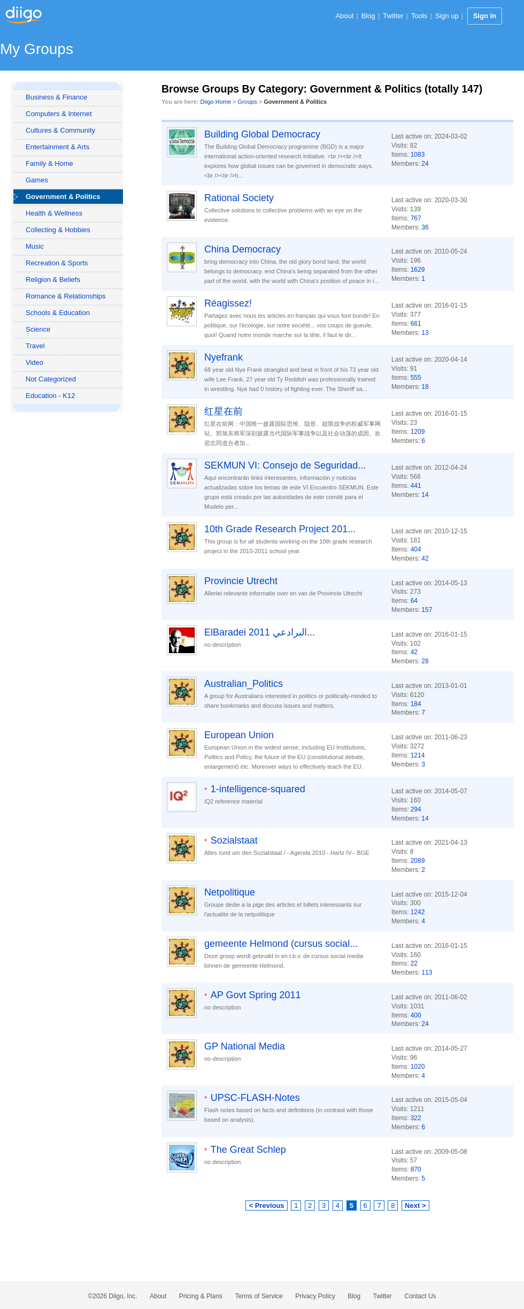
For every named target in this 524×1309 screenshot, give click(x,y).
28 (424, 661)
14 (424, 495)
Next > (415, 1205)
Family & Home (49, 163)
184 (416, 704)
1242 (418, 912)
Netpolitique (229, 892)
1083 (418, 154)
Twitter (393, 16)
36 (424, 227)
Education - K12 (50, 396)
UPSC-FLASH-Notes (255, 1097)
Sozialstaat (234, 840)
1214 (418, 755)
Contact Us (420, 1296)
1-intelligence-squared (258, 789)
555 (416, 377)
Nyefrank (223, 357)
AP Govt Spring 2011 (256, 995)
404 (416, 549)
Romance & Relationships (66, 296)
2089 (418, 860)
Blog (368, 16)
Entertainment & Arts (57, 147)
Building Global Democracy (262, 134)
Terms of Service (258, 1296)
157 (426, 610)
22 (414, 963)
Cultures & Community (60, 130)
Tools (419, 16)
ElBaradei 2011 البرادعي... (259, 632)
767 (416, 218)
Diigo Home (216, 101)
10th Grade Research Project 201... (280, 529)
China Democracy (242, 249)
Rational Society (239, 198)
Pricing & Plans (200, 1296)
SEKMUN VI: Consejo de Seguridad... (285, 465)
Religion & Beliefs (53, 279)
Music (35, 246)
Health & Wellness (54, 213)
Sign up (447, 16)
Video (34, 362)
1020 (418, 1066)
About (344, 16)
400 (416, 1015)
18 (424, 387)
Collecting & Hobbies (58, 230)
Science (38, 329)
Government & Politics (63, 197)
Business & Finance (56, 97)
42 (424, 558)
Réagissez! (228, 303)
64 (414, 600)
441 (416, 485)
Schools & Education (58, 313)
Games (37, 180)
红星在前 (223, 411)
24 (424, 163)
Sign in (484, 16)
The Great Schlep (248, 1149)
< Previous (266, 1205)
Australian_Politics (243, 683)
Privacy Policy (315, 1296)
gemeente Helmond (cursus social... (281, 943)
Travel (35, 346)
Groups (247, 101)
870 (416, 1169)
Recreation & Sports (57, 263)
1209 (418, 431)
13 (424, 332)
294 (416, 809)
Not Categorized (51, 379)
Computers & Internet (59, 114)
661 (416, 323)
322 (416, 1118)
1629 (418, 269)
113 (426, 972)
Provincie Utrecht (241, 581)
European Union (239, 735)
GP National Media (244, 1046)
